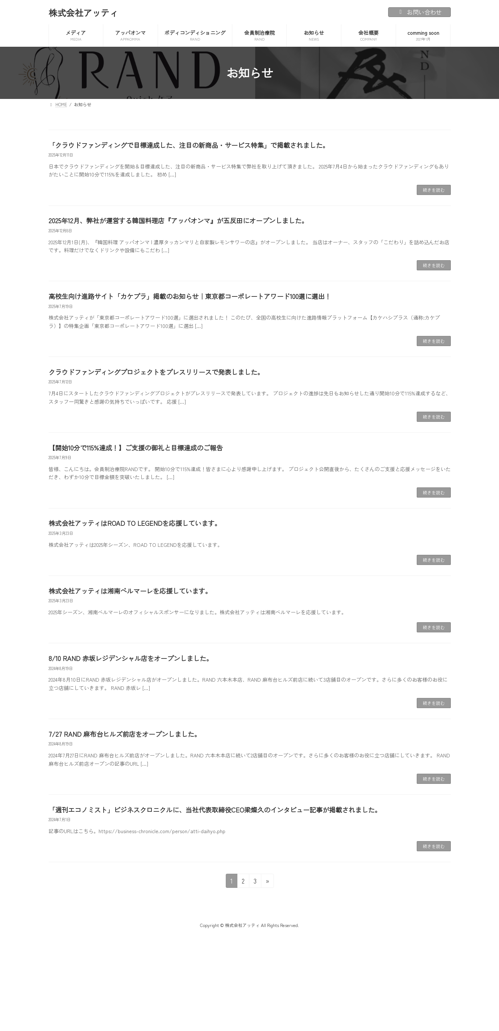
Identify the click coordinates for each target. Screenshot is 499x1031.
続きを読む (434, 190)
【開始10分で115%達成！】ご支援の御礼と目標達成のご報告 (136, 447)
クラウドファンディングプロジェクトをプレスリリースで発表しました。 (156, 372)
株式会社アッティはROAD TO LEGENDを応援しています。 (135, 523)
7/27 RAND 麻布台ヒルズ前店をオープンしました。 (125, 734)
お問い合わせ (419, 12)
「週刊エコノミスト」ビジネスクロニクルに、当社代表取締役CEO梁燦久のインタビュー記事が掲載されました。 (215, 809)
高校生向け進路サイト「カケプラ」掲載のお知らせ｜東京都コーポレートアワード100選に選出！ (190, 296)
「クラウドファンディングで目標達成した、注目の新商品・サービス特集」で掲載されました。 (189, 145)
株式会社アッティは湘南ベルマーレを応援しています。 (130, 590)
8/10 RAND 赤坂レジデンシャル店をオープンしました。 (131, 658)
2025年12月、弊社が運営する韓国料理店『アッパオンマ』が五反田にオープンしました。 (178, 220)
